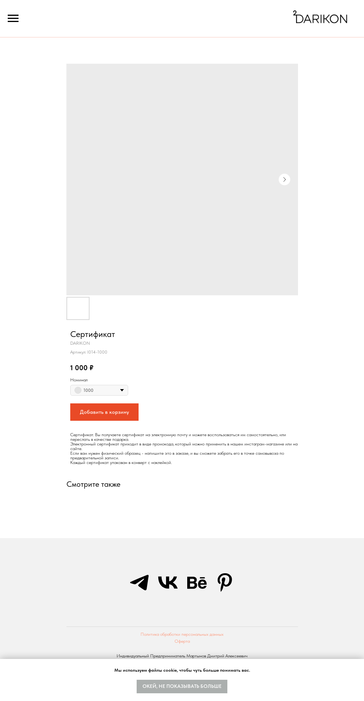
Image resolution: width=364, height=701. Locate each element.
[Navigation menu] (13, 18)
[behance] (196, 582)
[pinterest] (225, 582)
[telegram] (139, 582)
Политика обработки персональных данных (182, 634)
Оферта (182, 641)
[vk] (167, 582)
